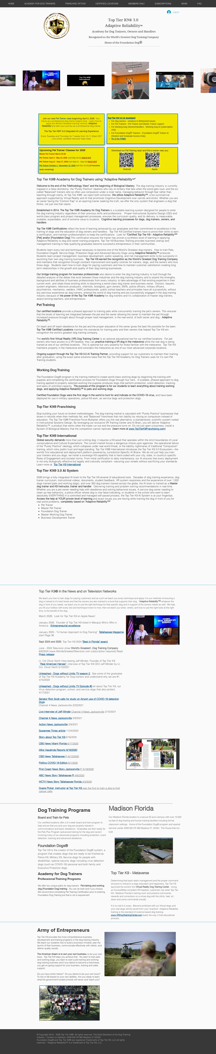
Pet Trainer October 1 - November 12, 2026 (57, 166)
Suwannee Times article (52, 730)
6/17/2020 (58, 743)
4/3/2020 (65, 781)
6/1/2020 (58, 762)
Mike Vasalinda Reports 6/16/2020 (58, 749)
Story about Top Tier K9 (52, 737)
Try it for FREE (118, 139)
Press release (46, 654)
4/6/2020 (61, 775)
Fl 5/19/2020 (66, 769)
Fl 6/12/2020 (59, 756)
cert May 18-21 (75, 158)
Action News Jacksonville (53, 724)
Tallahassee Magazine (111, 632)
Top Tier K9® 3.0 (123, 20)
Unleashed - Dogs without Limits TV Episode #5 (65, 686)
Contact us (51, 1037)
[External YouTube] (56, 537)
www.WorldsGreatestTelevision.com (70, 651)
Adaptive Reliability (122, 25)
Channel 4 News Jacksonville (71, 711)
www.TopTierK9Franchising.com (147, 428)
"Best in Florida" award (95, 641)
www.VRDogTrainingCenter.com (126, 915)
